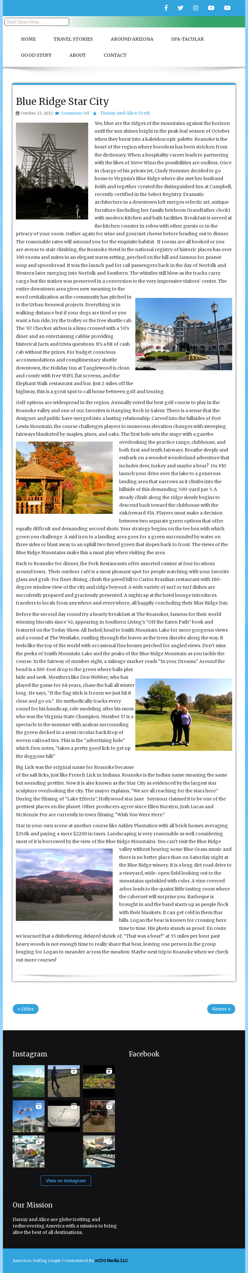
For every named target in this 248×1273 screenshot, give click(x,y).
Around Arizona (132, 39)
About (77, 55)
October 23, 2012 (37, 113)
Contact (115, 55)
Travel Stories (73, 39)
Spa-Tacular (187, 39)
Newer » (221, 1009)
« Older (25, 1009)
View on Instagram (66, 1180)
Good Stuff (36, 55)
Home (28, 39)
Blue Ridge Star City (62, 101)
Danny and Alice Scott (125, 113)
